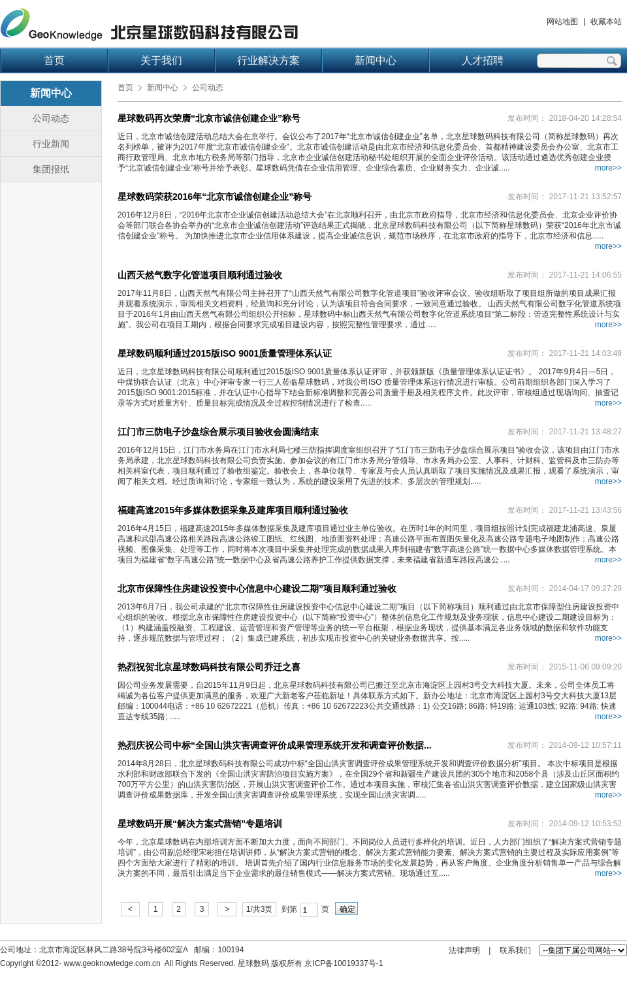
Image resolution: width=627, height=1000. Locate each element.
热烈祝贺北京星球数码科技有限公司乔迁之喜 (209, 667)
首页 (54, 60)
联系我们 (515, 950)
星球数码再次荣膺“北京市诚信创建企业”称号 (209, 118)
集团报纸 (51, 169)
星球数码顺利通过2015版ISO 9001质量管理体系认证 (225, 353)
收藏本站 (606, 21)
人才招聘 (483, 60)
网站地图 (562, 21)
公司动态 (51, 118)
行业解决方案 (268, 60)
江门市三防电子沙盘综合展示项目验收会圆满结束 (218, 432)
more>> (608, 167)
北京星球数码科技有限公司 (149, 24)
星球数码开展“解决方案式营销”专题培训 (200, 823)
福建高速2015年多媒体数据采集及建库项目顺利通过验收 (233, 510)
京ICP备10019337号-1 (343, 963)
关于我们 (161, 60)
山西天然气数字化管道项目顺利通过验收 (200, 275)
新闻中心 (375, 60)
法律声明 (464, 950)
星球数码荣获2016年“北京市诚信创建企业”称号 (215, 196)
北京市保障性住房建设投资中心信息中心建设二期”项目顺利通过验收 (257, 588)
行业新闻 (51, 143)
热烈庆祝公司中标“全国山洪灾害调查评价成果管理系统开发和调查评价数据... (275, 745)
